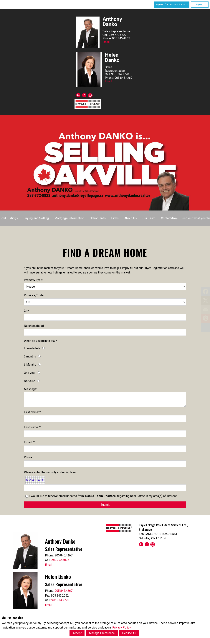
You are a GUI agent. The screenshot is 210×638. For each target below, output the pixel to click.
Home (74, 218)
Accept (77, 633)
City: (26, 310)
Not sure (29, 381)
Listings (89, 218)
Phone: (28, 457)
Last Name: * (32, 427)
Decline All (129, 633)
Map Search (108, 218)
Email (106, 42)
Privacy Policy (121, 627)
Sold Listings (131, 218)
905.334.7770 (60, 600)
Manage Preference (102, 633)
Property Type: (33, 280)
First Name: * (32, 412)
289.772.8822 (60, 560)
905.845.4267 (63, 590)
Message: (30, 389)
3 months (30, 356)
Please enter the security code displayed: (51, 472)
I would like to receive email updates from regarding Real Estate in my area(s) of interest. (103, 496)
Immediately (32, 348)
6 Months (30, 364)
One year (29, 373)
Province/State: (34, 295)
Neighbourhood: (34, 326)
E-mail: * (29, 442)
